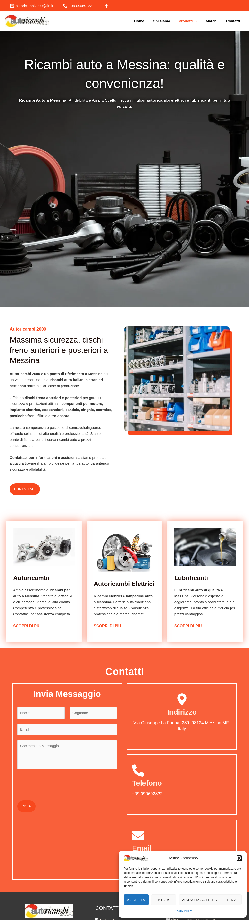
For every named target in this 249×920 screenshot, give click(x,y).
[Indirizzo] (182, 702)
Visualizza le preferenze (210, 900)
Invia (26, 809)
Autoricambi (33, 578)
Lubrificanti (192, 581)
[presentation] (54, 787)
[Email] (138, 838)
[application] (198, 21)
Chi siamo (166, 21)
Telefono (147, 786)
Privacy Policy (183, 910)
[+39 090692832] (79, 6)
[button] (239, 858)
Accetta (136, 900)
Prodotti (191, 21)
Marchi (213, 21)
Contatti (233, 21)
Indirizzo (182, 715)
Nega (163, 900)
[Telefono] (138, 773)
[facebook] (107, 6)
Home (145, 21)
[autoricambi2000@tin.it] (32, 6)
